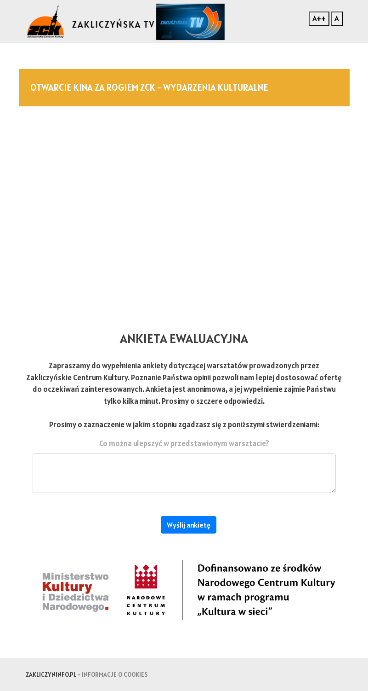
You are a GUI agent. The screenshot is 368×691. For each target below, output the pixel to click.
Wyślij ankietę (188, 524)
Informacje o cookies (114, 674)
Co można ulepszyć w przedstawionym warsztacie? (184, 443)
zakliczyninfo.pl (51, 674)
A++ (319, 18)
